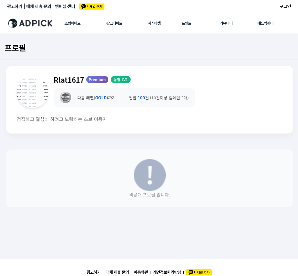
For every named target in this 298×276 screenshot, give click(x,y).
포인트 (186, 23)
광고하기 (14, 6)
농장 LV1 (120, 79)
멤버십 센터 (65, 6)
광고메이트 (114, 23)
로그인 (285, 6)
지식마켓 (154, 23)
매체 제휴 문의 (38, 6)
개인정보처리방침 (167, 272)
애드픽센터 (265, 23)
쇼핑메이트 (72, 23)
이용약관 (141, 272)
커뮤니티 (226, 23)
